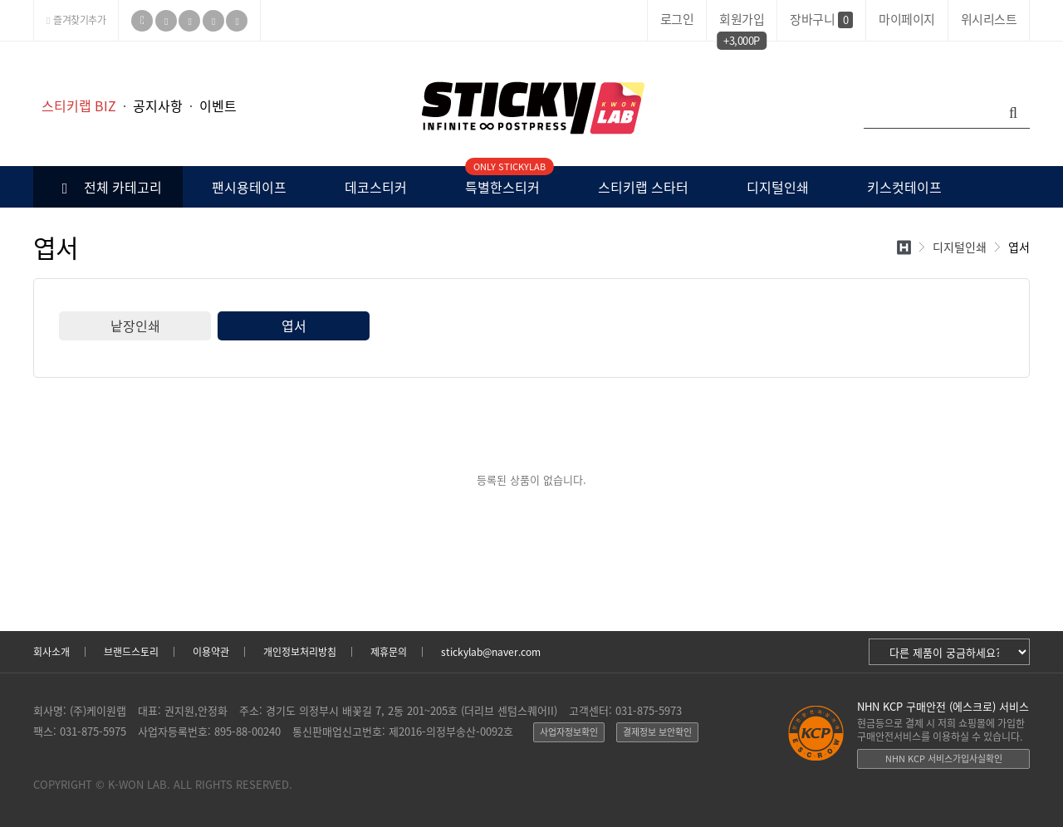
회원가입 (741, 21)
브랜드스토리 (131, 651)
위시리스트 (989, 19)
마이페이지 (907, 19)
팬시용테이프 (249, 187)
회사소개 (51, 651)
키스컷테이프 (904, 187)
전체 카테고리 (108, 187)
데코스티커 (376, 187)
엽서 (294, 325)
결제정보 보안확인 (657, 732)
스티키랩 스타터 (643, 187)
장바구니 (821, 19)
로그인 (677, 19)
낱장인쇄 (135, 325)
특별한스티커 (502, 181)
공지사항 (158, 105)
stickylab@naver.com (491, 651)
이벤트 (218, 105)
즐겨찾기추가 (76, 19)
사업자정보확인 (569, 732)
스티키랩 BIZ (79, 105)
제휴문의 (388, 651)
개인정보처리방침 (299, 651)
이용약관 (211, 651)
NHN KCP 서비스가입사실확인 (943, 758)
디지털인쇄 (778, 187)
